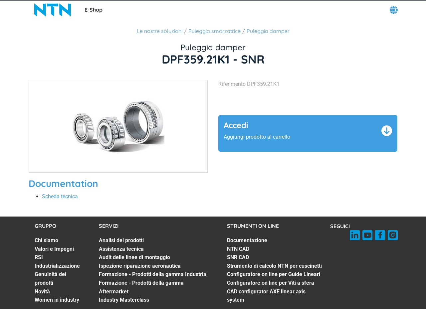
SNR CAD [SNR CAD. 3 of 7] (238, 257)
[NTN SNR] (52, 10)
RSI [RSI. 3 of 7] (39, 257)
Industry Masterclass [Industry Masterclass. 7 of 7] (124, 300)
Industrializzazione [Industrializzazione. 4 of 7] (57, 266)
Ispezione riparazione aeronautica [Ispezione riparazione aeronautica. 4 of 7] (140, 266)
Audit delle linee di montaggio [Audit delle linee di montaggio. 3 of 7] (134, 257)
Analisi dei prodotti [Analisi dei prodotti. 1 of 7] (121, 240)
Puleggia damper (268, 31)
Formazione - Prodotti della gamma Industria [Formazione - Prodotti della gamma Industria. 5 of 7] (152, 274)
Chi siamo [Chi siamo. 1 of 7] (46, 240)
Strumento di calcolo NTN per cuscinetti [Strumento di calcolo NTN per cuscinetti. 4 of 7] (274, 266)
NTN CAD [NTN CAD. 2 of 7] (238, 249)
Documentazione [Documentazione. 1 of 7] (247, 240)
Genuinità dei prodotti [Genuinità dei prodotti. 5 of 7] (50, 278)
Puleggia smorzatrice (214, 31)
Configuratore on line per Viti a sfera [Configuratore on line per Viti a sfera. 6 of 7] (270, 283)
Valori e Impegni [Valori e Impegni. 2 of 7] (54, 249)
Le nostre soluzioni (159, 31)
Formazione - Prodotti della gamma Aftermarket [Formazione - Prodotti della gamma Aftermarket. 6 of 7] (141, 287)
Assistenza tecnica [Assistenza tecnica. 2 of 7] (121, 249)
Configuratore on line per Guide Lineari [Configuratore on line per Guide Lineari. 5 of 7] (273, 274)
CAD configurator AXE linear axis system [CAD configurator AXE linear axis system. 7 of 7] (266, 295)
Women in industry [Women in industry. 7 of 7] (57, 300)
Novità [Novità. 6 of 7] (42, 291)
